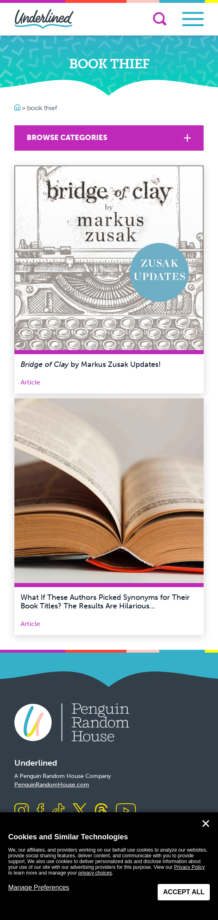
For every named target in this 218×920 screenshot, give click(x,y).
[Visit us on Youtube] (126, 811)
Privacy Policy (189, 867)
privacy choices (95, 873)
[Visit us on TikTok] (58, 811)
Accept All (183, 891)
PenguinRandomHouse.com (51, 784)
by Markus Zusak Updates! (91, 364)
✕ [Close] (206, 824)
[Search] (159, 18)
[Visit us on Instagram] (21, 811)
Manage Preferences (38, 887)
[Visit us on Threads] (101, 811)
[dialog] (109, 866)
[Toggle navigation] (193, 19)
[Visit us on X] (80, 811)
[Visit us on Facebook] (40, 811)
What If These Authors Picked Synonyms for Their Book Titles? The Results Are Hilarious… (105, 602)
